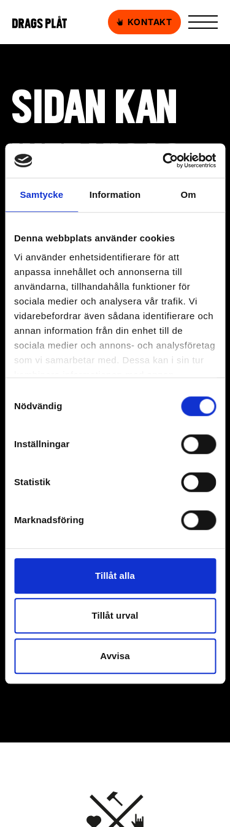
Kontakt (144, 22)
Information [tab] (115, 194)
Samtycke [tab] (41, 194)
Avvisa (114, 656)
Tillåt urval (115, 615)
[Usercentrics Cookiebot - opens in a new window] (164, 160)
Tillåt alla (115, 575)
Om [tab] (188, 194)
